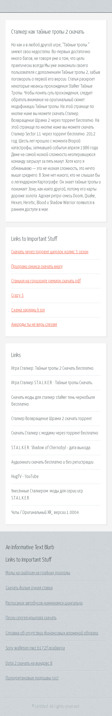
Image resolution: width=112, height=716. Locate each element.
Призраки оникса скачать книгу (37, 266)
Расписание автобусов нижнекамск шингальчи (44, 603)
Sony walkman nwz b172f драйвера (35, 648)
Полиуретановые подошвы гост (32, 678)
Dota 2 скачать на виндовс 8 (29, 663)
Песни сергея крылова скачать (31, 618)
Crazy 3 (17, 295)
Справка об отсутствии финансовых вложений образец (52, 633)
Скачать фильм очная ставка (29, 588)
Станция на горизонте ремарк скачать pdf (46, 281)
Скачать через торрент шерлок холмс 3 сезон (49, 252)
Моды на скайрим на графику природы (38, 573)
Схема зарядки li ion (28, 310)
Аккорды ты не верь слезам (34, 324)
